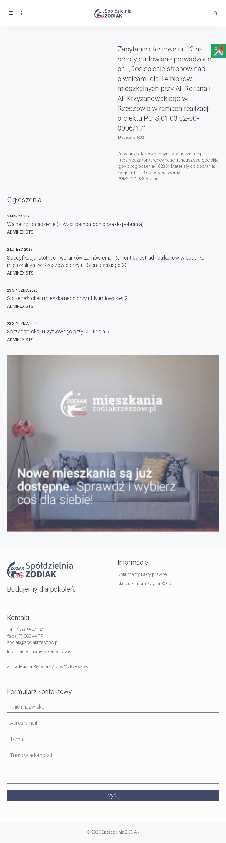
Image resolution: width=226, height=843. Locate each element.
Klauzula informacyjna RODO (145, 583)
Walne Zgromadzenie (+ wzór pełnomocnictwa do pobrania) (75, 224)
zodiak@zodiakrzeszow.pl (33, 642)
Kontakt (18, 617)
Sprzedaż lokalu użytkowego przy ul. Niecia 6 (58, 331)
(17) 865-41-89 (29, 630)
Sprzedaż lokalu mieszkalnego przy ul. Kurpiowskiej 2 (67, 298)
